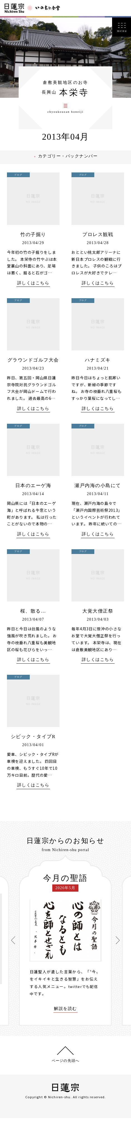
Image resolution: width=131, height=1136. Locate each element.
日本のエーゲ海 (33, 503)
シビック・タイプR (33, 754)
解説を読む (65, 1027)
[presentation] (14, 958)
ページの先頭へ (66, 1079)
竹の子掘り (33, 243)
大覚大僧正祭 (98, 628)
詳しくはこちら (33, 292)
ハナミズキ (97, 369)
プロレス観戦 (98, 243)
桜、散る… (33, 628)
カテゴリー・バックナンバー (70, 165)
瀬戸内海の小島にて (98, 503)
